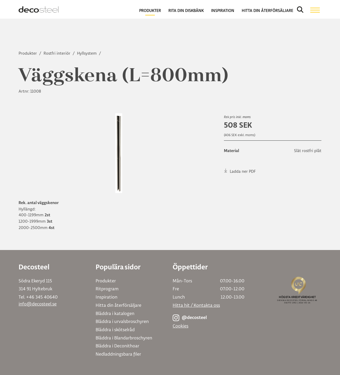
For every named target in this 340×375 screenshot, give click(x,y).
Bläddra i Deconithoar (117, 345)
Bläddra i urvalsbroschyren (122, 321)
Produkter (28, 53)
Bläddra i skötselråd (115, 329)
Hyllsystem (87, 53)
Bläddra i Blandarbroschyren (124, 337)
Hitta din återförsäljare (118, 305)
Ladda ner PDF (240, 171)
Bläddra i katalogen (115, 313)
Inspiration (106, 297)
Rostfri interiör (57, 53)
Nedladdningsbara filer (118, 354)
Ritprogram (107, 288)
